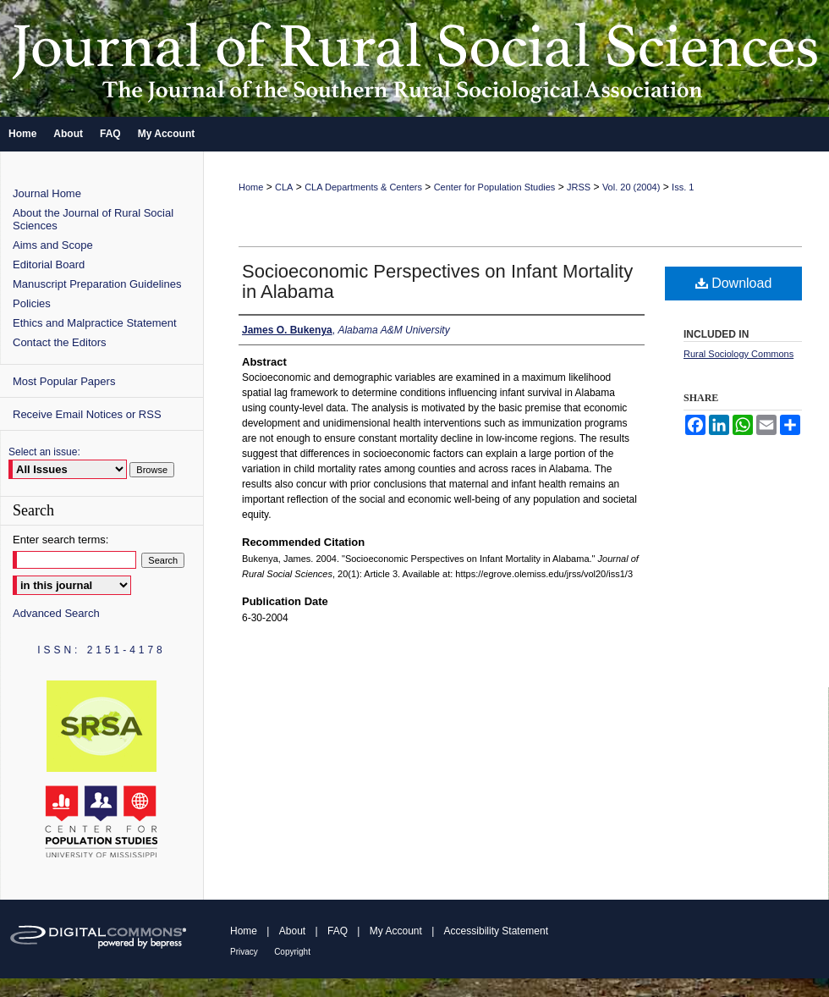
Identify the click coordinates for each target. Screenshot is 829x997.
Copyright (292, 951)
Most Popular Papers (64, 381)
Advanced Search (56, 613)
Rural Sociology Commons (738, 354)
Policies (32, 303)
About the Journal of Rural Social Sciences (93, 219)
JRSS (578, 187)
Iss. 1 (683, 187)
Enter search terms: (60, 539)
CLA (284, 187)
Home (251, 187)
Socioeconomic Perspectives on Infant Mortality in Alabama (437, 281)
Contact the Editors (60, 342)
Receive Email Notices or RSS (87, 414)
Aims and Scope (53, 245)
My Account (396, 931)
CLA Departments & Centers (363, 187)
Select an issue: (44, 452)
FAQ (337, 931)
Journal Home (47, 193)
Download (733, 283)
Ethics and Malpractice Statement (95, 323)
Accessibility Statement (496, 931)
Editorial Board (49, 264)
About (292, 931)
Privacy (244, 951)
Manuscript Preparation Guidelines (97, 284)
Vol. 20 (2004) (631, 187)
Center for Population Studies (495, 187)
